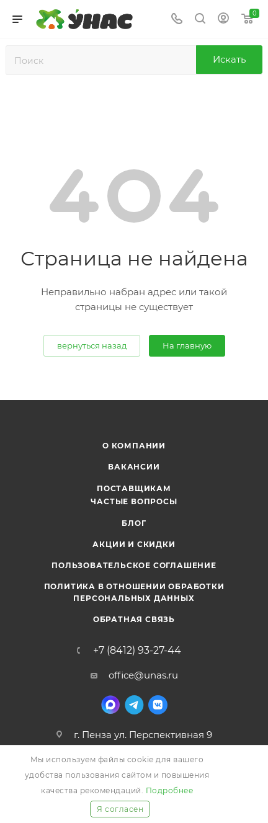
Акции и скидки (133, 544)
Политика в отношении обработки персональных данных (134, 592)
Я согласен (120, 809)
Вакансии (133, 466)
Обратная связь (134, 619)
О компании (134, 445)
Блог (134, 523)
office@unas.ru (143, 675)
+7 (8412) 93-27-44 (137, 651)
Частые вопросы (134, 501)
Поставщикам (134, 488)
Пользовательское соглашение (134, 565)
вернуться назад (92, 345)
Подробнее (170, 790)
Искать (229, 59)
